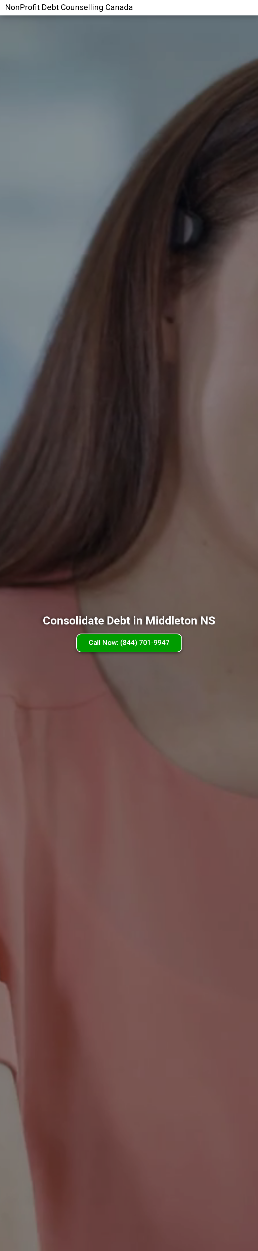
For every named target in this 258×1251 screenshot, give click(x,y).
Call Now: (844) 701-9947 (129, 643)
